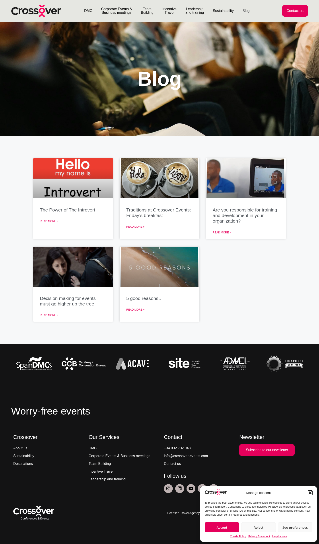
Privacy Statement (259, 536)
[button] (310, 493)
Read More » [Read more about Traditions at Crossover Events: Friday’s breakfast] (135, 226)
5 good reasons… (144, 298)
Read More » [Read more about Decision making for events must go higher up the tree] (49, 315)
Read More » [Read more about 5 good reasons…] (135, 309)
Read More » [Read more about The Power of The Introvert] (49, 221)
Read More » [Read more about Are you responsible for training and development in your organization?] (222, 232)
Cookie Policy (238, 536)
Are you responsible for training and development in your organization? (245, 215)
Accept (222, 527)
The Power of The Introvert (67, 209)
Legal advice (279, 536)
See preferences (295, 527)
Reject (258, 527)
